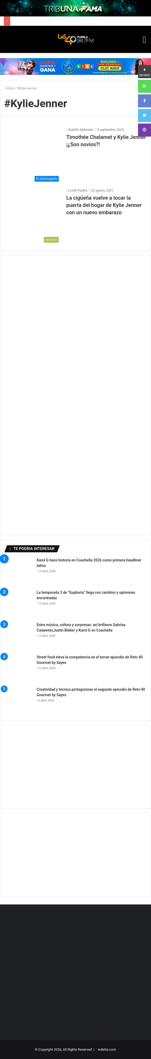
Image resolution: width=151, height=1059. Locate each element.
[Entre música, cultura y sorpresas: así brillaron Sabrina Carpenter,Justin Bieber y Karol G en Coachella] (18, 636)
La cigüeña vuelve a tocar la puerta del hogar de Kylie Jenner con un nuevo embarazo (104, 205)
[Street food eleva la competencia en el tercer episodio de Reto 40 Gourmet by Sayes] (18, 668)
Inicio (9, 88)
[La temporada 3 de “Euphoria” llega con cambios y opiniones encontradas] (18, 604)
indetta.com (107, 1049)
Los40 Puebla (77, 190)
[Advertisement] (75, 766)
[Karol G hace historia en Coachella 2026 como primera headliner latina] (18, 572)
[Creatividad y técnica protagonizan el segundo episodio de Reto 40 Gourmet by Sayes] (18, 701)
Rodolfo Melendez (80, 130)
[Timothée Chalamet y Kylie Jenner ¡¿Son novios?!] (32, 156)
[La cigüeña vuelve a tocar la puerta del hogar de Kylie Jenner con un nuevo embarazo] (32, 216)
